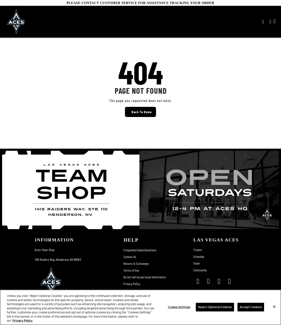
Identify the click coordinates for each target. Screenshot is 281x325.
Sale (209, 21)
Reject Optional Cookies (215, 307)
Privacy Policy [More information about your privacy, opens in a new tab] (22, 320)
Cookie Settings (179, 307)
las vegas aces (216, 239)
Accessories (183, 22)
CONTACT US (268, 3)
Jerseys (122, 22)
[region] (140, 307)
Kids (99, 22)
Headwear (150, 22)
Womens (78, 22)
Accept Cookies (251, 307)
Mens (55, 22)
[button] (263, 21)
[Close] (274, 306)
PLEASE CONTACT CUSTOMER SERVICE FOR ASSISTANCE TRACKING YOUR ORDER (140, 3)
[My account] (270, 22)
